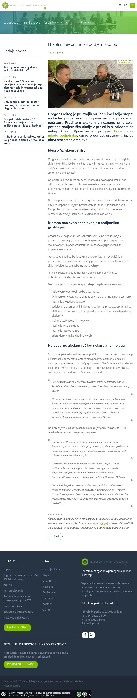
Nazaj (55, 536)
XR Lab (8, 585)
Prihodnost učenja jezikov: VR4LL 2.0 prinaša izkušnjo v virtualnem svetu (24, 140)
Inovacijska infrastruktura (18, 612)
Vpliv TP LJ (48, 581)
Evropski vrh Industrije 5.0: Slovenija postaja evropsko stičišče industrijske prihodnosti (23, 122)
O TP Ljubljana (51, 570)
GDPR (46, 610)
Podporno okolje (13, 606)
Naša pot (47, 587)
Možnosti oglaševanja (16, 618)
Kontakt (47, 604)
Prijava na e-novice (20, 664)
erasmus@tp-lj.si (100, 523)
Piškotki (78, 681)
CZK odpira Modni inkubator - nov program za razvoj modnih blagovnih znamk (22, 105)
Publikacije (49, 592)
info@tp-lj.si (91, 623)
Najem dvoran (17, 627)
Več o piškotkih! (84, 694)
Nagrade (47, 598)
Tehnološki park (11, 22)
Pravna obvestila (12, 686)
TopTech (8, 570)
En (126, 5)
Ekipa (45, 575)
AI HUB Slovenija (13, 591)
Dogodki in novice (31, 22)
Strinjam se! (79, 694)
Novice (47, 22)
